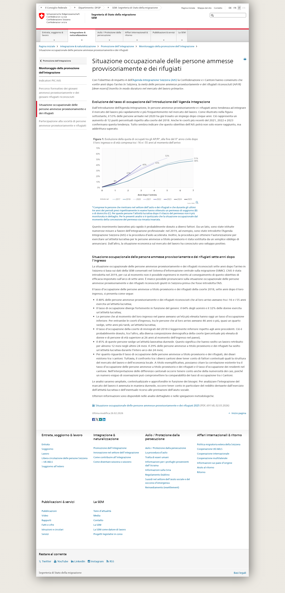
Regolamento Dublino (157, 474)
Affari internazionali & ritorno (136, 33)
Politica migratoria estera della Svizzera (218, 444)
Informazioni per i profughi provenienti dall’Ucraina (167, 463)
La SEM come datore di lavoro (109, 529)
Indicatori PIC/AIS (50, 80)
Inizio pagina (238, 413)
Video (45, 515)
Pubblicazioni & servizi (164, 32)
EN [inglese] (244, 7)
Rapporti (46, 520)
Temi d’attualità (102, 511)
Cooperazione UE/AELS (209, 448)
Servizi (45, 534)
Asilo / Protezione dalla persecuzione (109, 33)
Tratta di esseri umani (157, 457)
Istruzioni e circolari (52, 529)
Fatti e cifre (48, 524)
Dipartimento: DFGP (88, 7)
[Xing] (101, 419)
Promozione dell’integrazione (117, 46)
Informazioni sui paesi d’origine (214, 462)
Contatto (218, 8)
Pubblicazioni (49, 511)
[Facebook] (94, 419)
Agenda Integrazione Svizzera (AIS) (155, 80)
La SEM (182, 32)
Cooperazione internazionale (213, 453)
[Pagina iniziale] (90, 18)
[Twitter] (97, 419)
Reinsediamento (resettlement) (162, 487)
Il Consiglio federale (54, 7)
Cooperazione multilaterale (212, 458)
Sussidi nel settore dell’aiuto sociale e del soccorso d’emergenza (167, 481)
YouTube (62, 561)
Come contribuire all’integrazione (112, 457)
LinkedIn (79, 561)
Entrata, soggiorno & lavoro (52, 33)
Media (96, 515)
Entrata (46, 444)
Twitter (46, 561)
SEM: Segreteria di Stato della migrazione (133, 7)
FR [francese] (235, 7)
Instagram (97, 561)
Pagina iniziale (188, 8)
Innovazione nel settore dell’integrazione (116, 452)
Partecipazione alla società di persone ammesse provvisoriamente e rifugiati (62, 123)
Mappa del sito (205, 8)
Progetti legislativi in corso (108, 534)
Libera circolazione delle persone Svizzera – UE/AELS (64, 460)
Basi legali (240, 572)
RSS (112, 561)
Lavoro (45, 453)
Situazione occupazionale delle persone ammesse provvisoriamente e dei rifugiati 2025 (162, 405)
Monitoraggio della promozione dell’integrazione (166, 46)
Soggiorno (47, 448)
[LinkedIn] (104, 419)
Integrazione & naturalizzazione (82, 35)
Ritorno (201, 472)
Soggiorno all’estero (53, 466)
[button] (212, 15)
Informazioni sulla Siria (158, 469)
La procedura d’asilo (156, 452)
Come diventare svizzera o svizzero (112, 461)
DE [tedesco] (230, 7)
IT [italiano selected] (239, 7)
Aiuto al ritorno (205, 467)
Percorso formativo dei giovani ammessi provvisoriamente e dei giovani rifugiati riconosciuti (59, 93)
